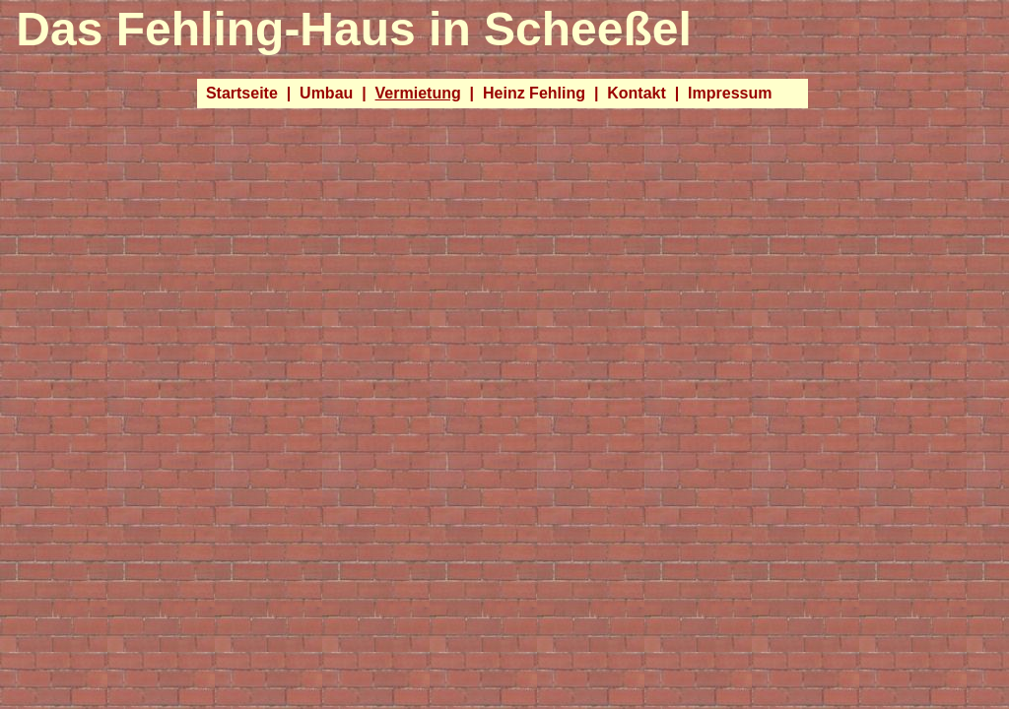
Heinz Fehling (534, 93)
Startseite (242, 93)
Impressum (730, 93)
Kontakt (636, 93)
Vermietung (418, 93)
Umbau (326, 93)
